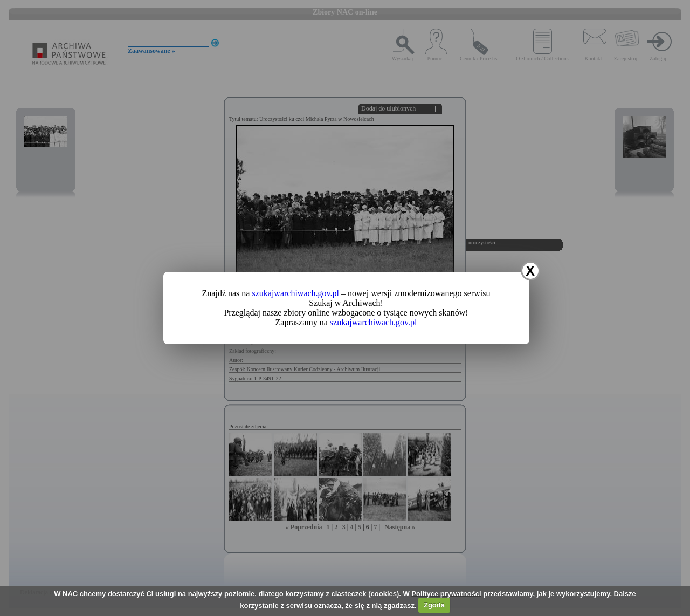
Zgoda (434, 605)
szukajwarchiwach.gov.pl (295, 293)
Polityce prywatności (446, 594)
